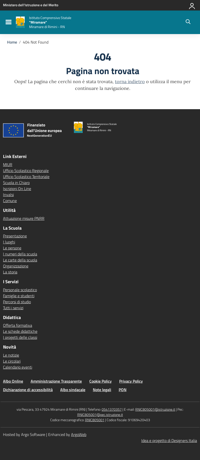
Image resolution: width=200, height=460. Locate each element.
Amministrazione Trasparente (56, 381)
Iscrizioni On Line (17, 189)
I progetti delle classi (20, 337)
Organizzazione (15, 266)
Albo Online (13, 381)
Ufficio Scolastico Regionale (26, 171)
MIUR (7, 165)
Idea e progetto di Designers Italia (169, 440)
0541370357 (112, 409)
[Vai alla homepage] (20, 22)
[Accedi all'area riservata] (192, 5)
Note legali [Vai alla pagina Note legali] (102, 390)
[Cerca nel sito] (188, 22)
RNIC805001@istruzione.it (155, 409)
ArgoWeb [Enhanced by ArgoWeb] (78, 434)
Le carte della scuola (20, 260)
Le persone (12, 248)
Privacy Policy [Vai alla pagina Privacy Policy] (131, 381)
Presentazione (15, 236)
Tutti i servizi (13, 308)
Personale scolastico (20, 290)
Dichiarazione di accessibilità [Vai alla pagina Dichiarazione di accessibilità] (28, 390)
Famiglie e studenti (18, 296)
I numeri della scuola (20, 254)
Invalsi (8, 195)
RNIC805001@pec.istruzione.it (100, 414)
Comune (10, 201)
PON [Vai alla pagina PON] (122, 390)
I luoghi (9, 242)
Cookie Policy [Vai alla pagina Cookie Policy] (100, 381)
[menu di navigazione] (8, 22)
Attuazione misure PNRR (23, 218)
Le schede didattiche (20, 331)
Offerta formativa (17, 325)
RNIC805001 (94, 419)
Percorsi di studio (17, 302)
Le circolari (12, 361)
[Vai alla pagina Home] (12, 42)
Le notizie (11, 355)
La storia (10, 272)
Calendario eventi (17, 367)
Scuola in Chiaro (16, 183)
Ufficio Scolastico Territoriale (26, 177)
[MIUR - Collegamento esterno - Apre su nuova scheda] (30, 5)
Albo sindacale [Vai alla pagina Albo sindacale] (72, 390)
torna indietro (130, 81)
